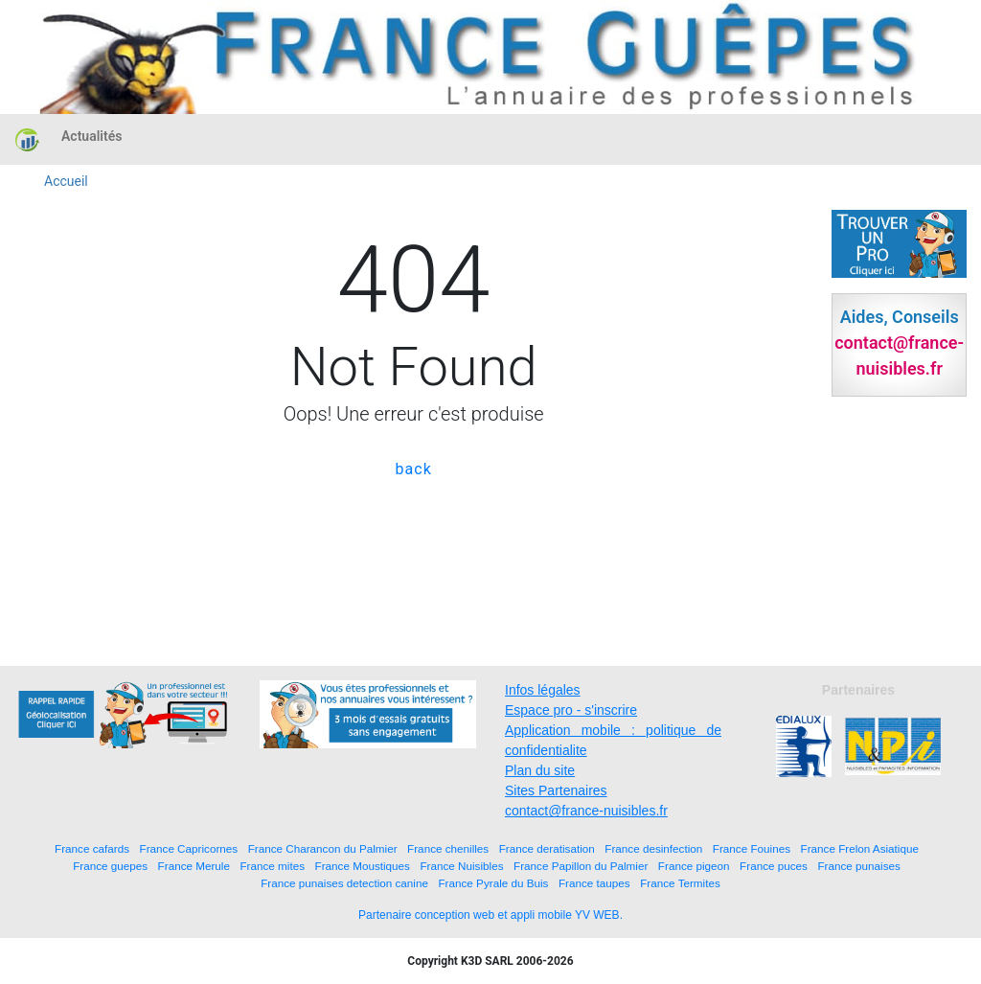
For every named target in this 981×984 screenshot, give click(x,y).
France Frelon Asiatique (860, 848)
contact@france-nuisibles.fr (586, 810)
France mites (272, 865)
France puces (774, 865)
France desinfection (653, 848)
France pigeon (694, 865)
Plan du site (540, 770)
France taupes (594, 883)
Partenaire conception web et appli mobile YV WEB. (490, 915)
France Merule (194, 865)
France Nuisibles (461, 865)
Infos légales (543, 690)
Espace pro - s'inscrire (571, 710)
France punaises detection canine (344, 883)
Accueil (66, 181)
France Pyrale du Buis (493, 883)
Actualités (91, 136)
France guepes (110, 865)
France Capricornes (189, 848)
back (414, 469)
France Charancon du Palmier (323, 848)
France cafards (92, 848)
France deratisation (547, 848)
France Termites (680, 883)
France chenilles (448, 848)
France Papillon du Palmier (580, 865)
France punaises (858, 865)
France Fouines (751, 848)
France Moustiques (362, 865)
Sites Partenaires (556, 790)
